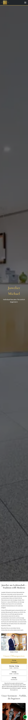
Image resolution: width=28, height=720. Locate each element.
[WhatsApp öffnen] (25, 717)
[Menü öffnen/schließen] (25, 2)
